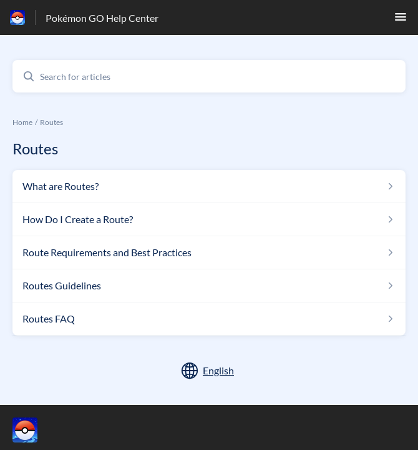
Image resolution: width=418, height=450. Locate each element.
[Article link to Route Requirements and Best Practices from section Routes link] (209, 252)
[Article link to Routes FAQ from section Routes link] (209, 318)
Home (22, 122)
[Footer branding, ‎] (37, 430)
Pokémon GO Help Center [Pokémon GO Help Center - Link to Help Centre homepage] (102, 18)
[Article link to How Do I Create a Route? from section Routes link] (209, 219)
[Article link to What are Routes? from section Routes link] (209, 186)
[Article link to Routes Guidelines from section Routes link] (209, 285)
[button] (400, 20)
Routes (51, 122)
